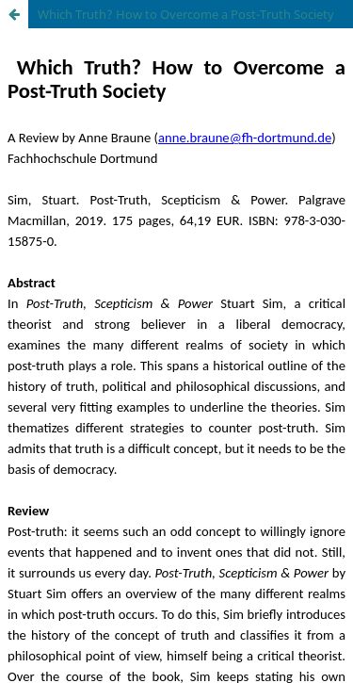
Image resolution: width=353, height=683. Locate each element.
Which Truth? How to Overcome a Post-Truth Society (186, 14)
